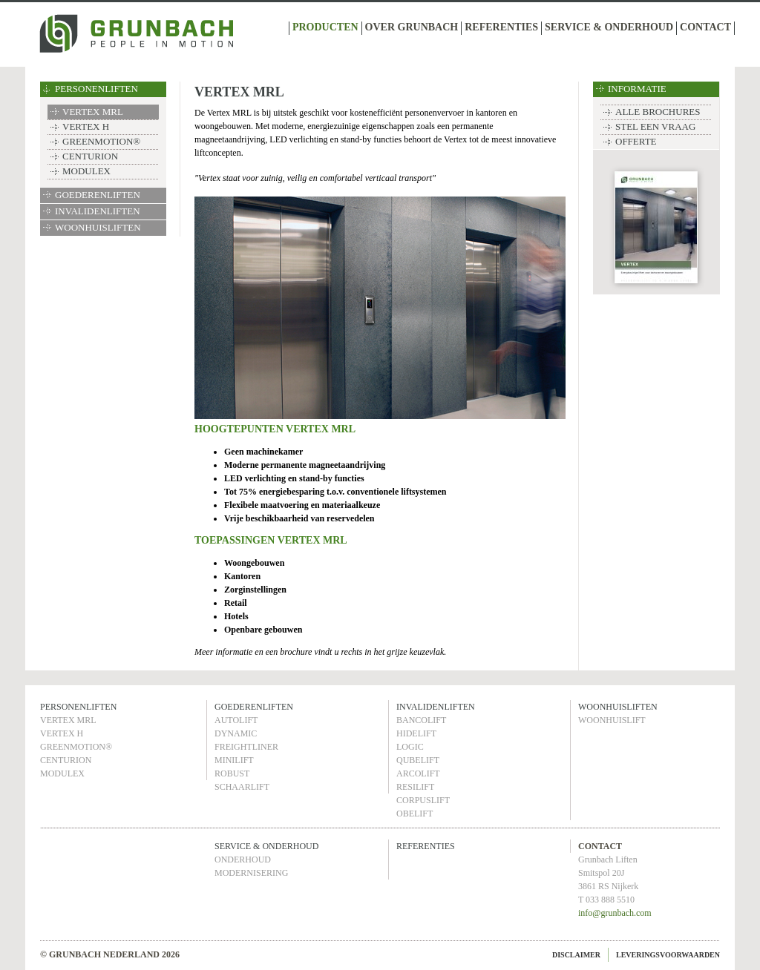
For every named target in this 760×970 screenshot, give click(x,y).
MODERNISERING (251, 873)
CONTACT (705, 27)
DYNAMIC (235, 733)
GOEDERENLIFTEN (97, 194)
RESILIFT (415, 787)
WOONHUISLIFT (612, 720)
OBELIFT (414, 813)
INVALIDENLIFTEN (97, 211)
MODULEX (86, 170)
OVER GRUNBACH (412, 27)
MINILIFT (234, 760)
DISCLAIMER (576, 955)
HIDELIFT (416, 733)
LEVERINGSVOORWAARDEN (668, 955)
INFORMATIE (637, 88)
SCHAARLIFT (241, 787)
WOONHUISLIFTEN (98, 227)
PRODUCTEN (325, 27)
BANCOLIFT (421, 720)
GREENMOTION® (101, 141)
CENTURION (90, 156)
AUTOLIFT (236, 720)
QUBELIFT (417, 760)
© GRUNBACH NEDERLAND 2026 (110, 954)
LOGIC (410, 747)
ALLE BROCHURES (657, 111)
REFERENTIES (501, 27)
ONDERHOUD (242, 859)
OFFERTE (636, 141)
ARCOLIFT (418, 773)
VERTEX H (85, 126)
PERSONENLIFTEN (96, 88)
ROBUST (231, 773)
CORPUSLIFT (423, 800)
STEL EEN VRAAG (655, 126)
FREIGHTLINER (246, 747)
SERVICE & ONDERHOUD (609, 27)
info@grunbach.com (615, 913)
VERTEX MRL (92, 111)
